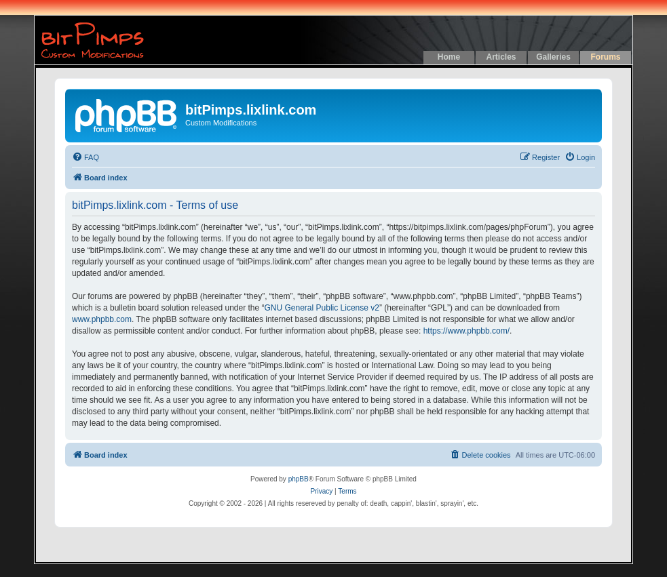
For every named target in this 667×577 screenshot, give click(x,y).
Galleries (553, 57)
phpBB (298, 479)
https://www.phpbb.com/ (466, 331)
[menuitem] (85, 157)
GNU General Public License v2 (322, 308)
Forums (605, 57)
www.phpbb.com (102, 319)
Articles (501, 57)
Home (449, 57)
